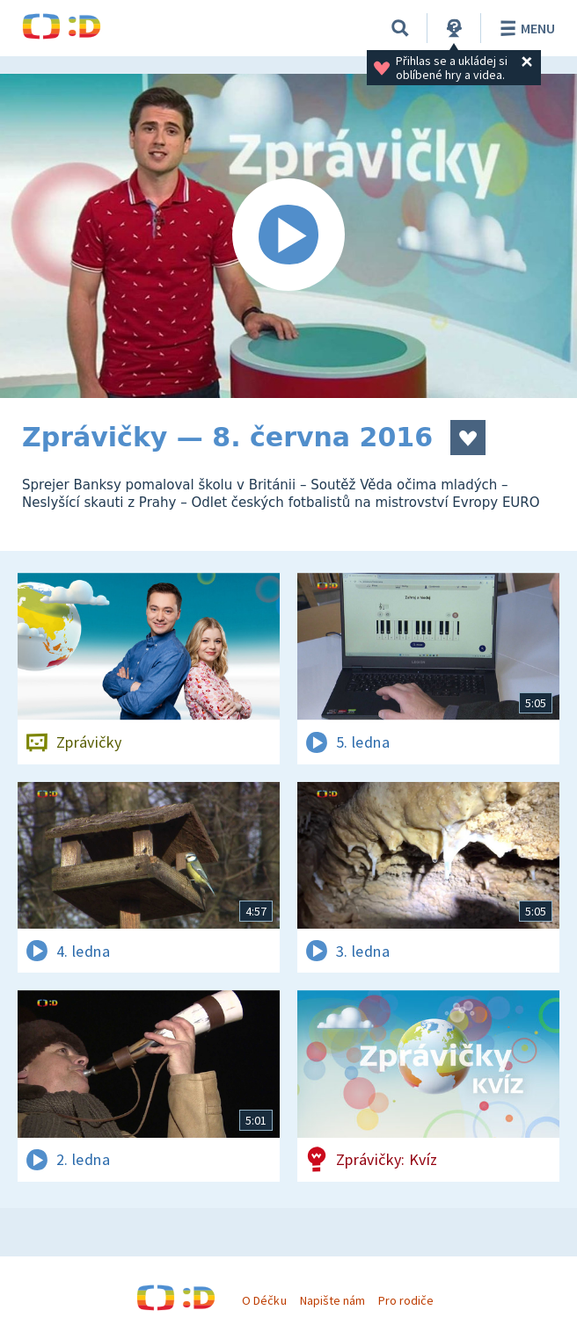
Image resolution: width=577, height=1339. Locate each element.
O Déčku (264, 1300)
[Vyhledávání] (400, 28)
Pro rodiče (406, 1300)
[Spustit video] (288, 236)
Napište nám (332, 1300)
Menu (524, 28)
